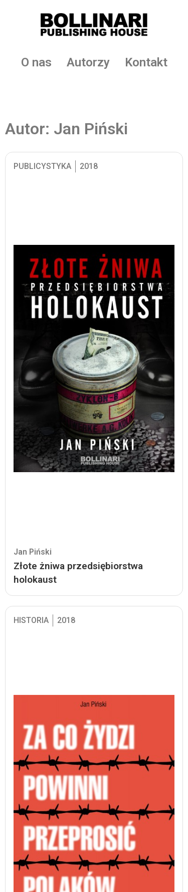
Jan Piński (33, 552)
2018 (89, 166)
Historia (31, 620)
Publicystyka (42, 166)
